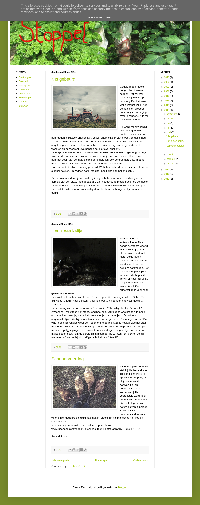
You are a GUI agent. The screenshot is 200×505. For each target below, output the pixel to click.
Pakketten (24, 89)
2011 (167, 178)
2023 (167, 77)
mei (169, 132)
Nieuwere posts (60, 460)
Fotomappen (25, 97)
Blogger (122, 487)
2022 (167, 82)
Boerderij (23, 81)
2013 (167, 169)
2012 (167, 174)
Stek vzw (23, 105)
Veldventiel (24, 93)
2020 (167, 91)
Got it (110, 17)
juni (169, 127)
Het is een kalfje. (67, 231)
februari (171, 159)
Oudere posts (140, 460)
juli (168, 123)
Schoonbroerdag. (68, 358)
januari (171, 163)
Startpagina (25, 77)
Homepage (101, 460)
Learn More (95, 17)
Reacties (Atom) (76, 466)
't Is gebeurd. (64, 79)
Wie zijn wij (24, 85)
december (172, 113)
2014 (167, 110)
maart (170, 154)
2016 (167, 100)
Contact (23, 101)
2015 (167, 105)
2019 (167, 96)
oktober (171, 118)
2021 (167, 86)
